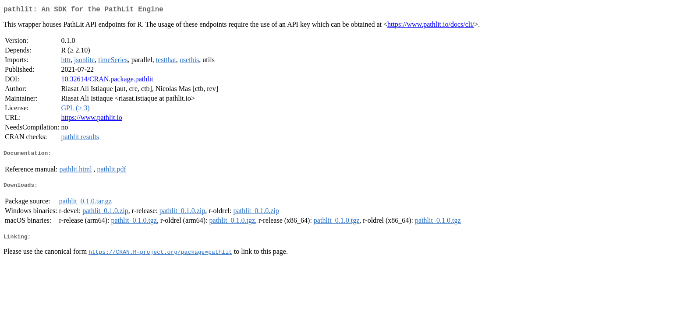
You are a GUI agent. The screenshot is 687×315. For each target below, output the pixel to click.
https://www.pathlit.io (91, 119)
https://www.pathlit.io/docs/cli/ (430, 26)
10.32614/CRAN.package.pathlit (107, 80)
